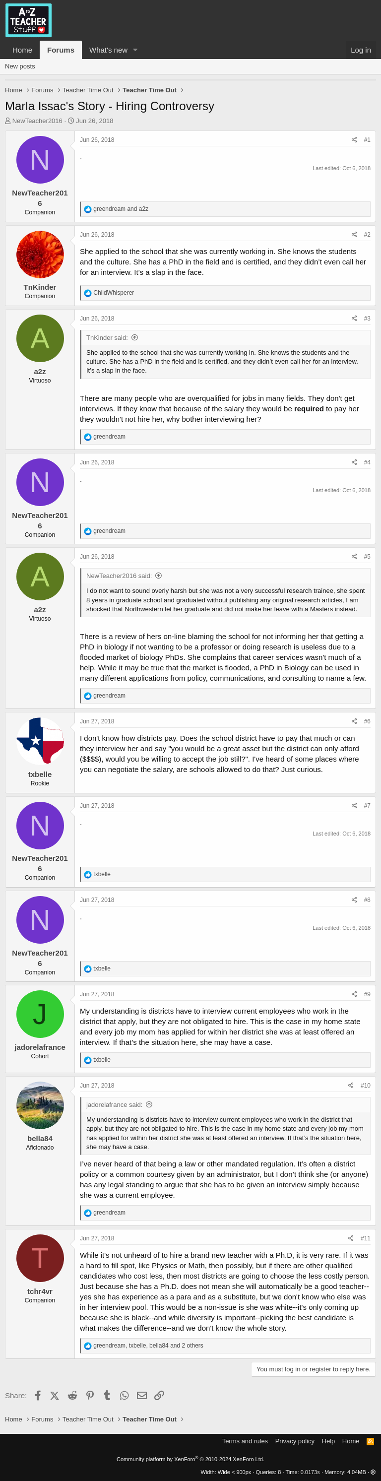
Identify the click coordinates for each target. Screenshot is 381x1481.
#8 (367, 900)
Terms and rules (245, 1441)
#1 (367, 139)
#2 (367, 234)
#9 (367, 994)
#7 (367, 805)
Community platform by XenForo (190, 1459)
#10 (366, 1085)
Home (22, 50)
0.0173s (310, 1472)
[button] (135, 50)
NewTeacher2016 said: (119, 576)
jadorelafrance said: (114, 1104)
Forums (60, 50)
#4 (367, 462)
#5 (367, 556)
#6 (367, 721)
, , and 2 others (148, 1345)
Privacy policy (295, 1441)
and (120, 208)
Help (328, 1441)
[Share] (354, 140)
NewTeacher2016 (37, 121)
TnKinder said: (107, 337)
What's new (108, 50)
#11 (366, 1238)
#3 (367, 318)
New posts (20, 66)
